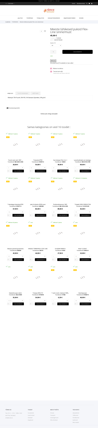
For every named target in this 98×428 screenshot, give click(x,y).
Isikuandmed (76, 413)
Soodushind (31, 413)
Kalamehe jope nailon (15, 293)
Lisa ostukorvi (77, 52)
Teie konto (76, 409)
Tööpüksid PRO (37, 160)
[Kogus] (53, 52)
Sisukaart (30, 417)
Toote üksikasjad (23, 93)
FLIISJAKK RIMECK (60, 248)
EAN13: (52, 40)
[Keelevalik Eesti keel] (11, 4)
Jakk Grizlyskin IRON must (38, 204)
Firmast (52, 413)
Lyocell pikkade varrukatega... (82, 160)
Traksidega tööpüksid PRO (15, 204)
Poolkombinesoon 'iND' (60, 204)
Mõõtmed (35, 93)
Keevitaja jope (83, 293)
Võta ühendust (54, 420)
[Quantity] (9, 171)
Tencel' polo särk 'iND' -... (15, 160)
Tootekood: (53, 38)
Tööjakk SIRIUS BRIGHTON (83, 204)
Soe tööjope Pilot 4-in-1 (60, 160)
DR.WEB (81, 18)
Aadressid (75, 420)
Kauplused (30, 420)
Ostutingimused (54, 417)
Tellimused (75, 415)
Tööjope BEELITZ (38, 293)
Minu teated (76, 422)
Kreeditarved (76, 417)
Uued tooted (31, 415)
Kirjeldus (10, 93)
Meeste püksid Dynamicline (15, 248)
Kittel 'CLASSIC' (82, 248)
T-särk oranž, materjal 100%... (60, 293)
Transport (52, 415)
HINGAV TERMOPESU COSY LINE (37, 248)
